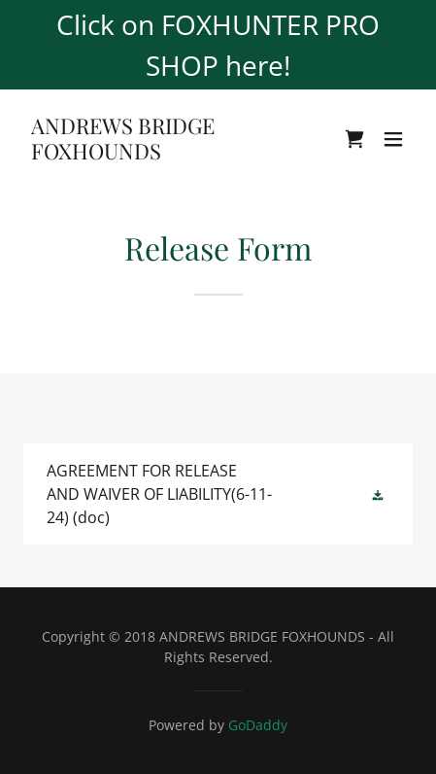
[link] (159, 153)
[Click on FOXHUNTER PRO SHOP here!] (218, 45)
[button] (393, 139)
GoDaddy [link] (257, 725)
